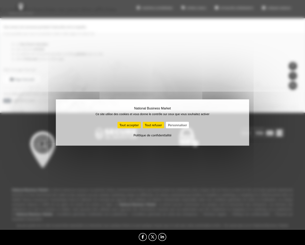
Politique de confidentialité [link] (152, 135)
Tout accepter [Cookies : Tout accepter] (129, 125)
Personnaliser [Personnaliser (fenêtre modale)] (177, 125)
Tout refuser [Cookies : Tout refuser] (153, 125)
